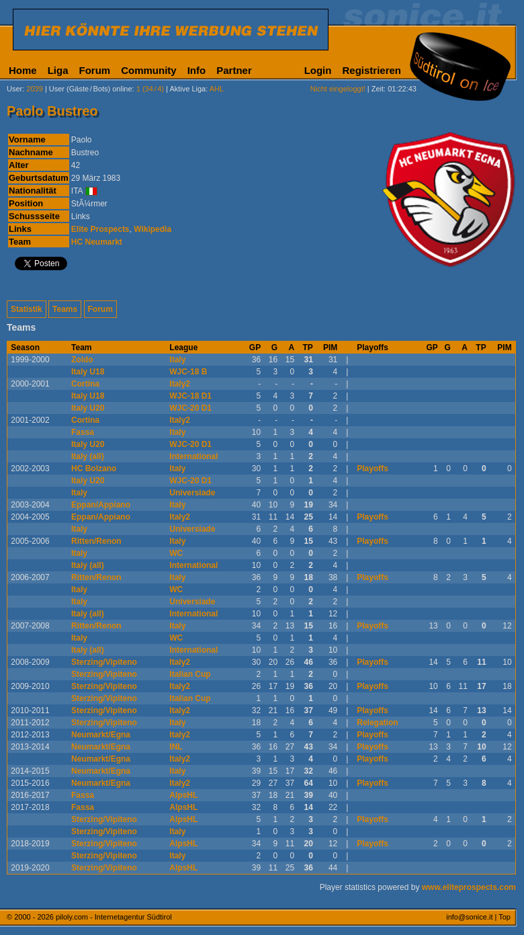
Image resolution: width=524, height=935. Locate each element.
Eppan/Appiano (100, 505)
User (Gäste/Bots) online (90, 89)
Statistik (26, 309)
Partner (234, 70)
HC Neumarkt (96, 242)
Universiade (192, 492)
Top (504, 917)
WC (176, 553)
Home (23, 70)
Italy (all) (87, 456)
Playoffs (372, 468)
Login (318, 70)
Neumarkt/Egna (100, 734)
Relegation (377, 722)
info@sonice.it (469, 917)
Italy (177, 359)
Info (196, 70)
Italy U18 (87, 371)
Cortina (85, 384)
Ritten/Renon (96, 541)
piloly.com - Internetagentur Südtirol (114, 917)
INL (175, 746)
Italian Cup (189, 674)
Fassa (82, 432)
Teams (64, 309)
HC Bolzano (93, 468)
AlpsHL (183, 795)
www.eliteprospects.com (469, 887)
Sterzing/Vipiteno (104, 662)
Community (149, 70)
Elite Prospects (100, 229)
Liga (58, 70)
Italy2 (179, 384)
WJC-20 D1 (190, 408)
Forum (95, 70)
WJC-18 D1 (190, 396)
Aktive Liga (187, 89)
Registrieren (371, 70)
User (14, 89)
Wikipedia (152, 229)
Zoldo (82, 359)
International (193, 456)
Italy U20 (87, 408)
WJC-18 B (188, 371)
